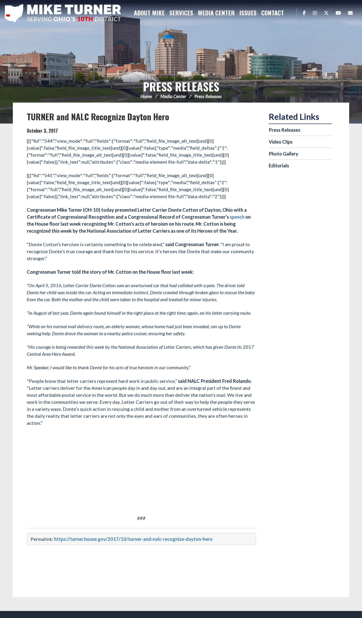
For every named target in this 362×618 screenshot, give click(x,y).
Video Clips (280, 142)
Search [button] (291, 13)
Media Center (173, 96)
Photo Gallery (283, 153)
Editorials (279, 165)
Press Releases (181, 86)
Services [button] (181, 12)
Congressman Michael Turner (63, 13)
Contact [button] (272, 12)
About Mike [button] (149, 12)
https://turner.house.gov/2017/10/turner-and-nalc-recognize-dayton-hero (133, 539)
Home (146, 96)
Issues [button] (248, 12)
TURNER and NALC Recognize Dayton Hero (98, 116)
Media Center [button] (216, 12)
